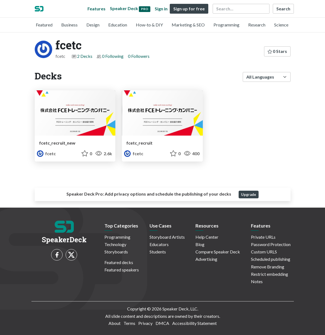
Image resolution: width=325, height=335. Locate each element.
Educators (159, 244)
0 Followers (139, 56)
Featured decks (118, 262)
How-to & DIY (149, 24)
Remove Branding (267, 266)
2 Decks (84, 56)
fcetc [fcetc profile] (46, 153)
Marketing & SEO (188, 24)
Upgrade (248, 194)
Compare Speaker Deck (217, 251)
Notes (257, 281)
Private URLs (263, 237)
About (115, 323)
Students (158, 251)
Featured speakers (121, 269)
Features (96, 8)
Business (69, 24)
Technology (115, 244)
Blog (199, 244)
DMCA (162, 323)
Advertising (206, 259)
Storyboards (116, 251)
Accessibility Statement (194, 323)
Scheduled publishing (270, 259)
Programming (226, 24)
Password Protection (271, 244)
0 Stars (277, 51)
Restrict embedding (269, 274)
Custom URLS (264, 251)
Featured (44, 24)
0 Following (113, 56)
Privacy (145, 323)
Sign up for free (189, 8)
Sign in (161, 8)
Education (117, 24)
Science (281, 24)
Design (92, 24)
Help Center (206, 237)
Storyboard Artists (167, 237)
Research (256, 24)
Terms (129, 323)
